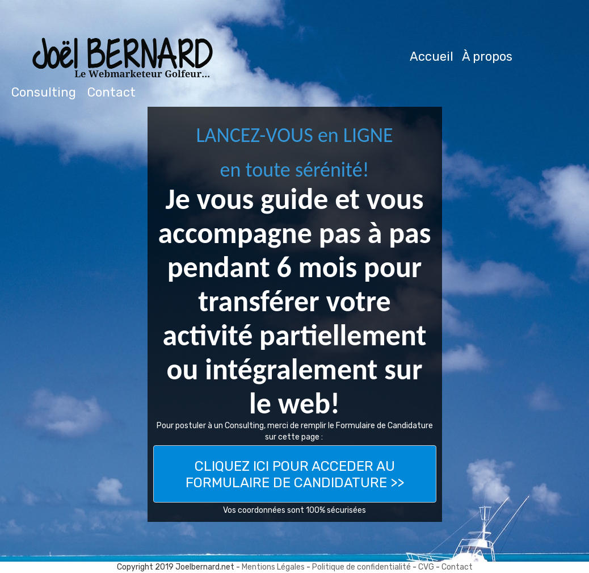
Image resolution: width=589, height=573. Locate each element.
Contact (457, 567)
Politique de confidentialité (361, 567)
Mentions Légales (274, 567)
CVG (426, 567)
